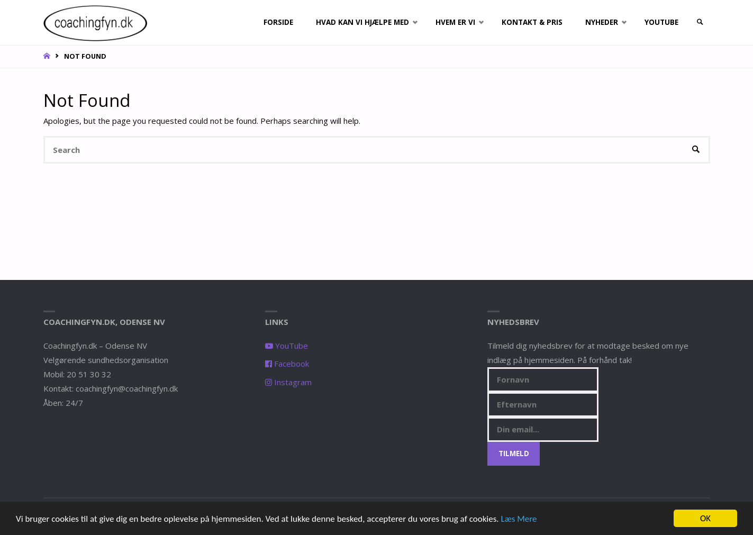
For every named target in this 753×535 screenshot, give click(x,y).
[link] (700, 22)
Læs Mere (519, 519)
